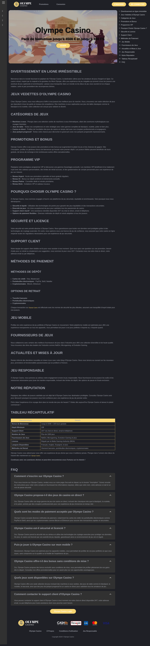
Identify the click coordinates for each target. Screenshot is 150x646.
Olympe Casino (34, 307)
